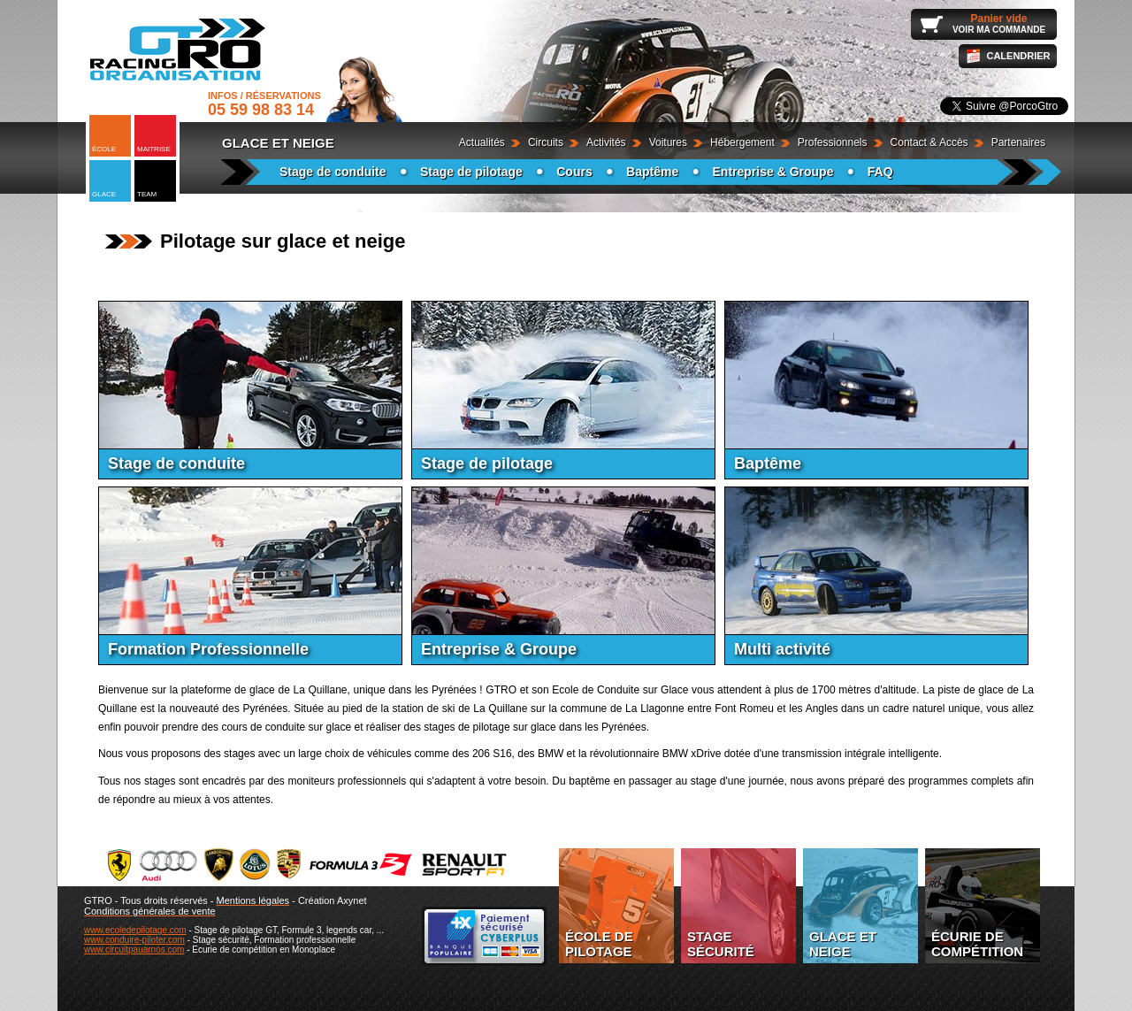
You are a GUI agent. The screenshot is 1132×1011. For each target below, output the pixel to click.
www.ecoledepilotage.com (135, 930)
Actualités (482, 142)
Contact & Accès (929, 142)
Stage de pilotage (471, 172)
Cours (574, 172)
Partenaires (1018, 142)
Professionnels (833, 142)
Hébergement (742, 142)
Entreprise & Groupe (773, 172)
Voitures (668, 142)
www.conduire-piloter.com (134, 940)
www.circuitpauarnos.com (134, 949)
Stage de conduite (332, 172)
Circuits (545, 142)
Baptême (652, 172)
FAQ (880, 172)
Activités (606, 142)
